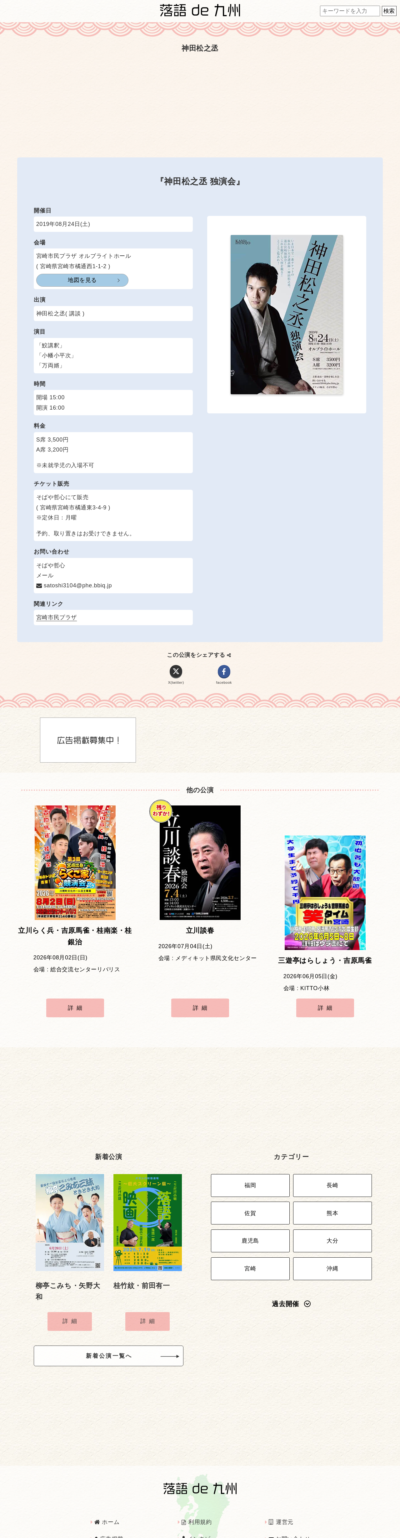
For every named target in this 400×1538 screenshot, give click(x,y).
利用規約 (197, 1493)
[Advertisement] (200, 106)
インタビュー (202, 1510)
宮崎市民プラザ (56, 617)
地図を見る (67, 280)
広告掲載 (108, 1510)
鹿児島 (250, 1209)
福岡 (250, 1159)
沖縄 (332, 1233)
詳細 (76, 994)
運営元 (281, 1493)
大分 (332, 1209)
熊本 (332, 1184)
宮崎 (250, 1233)
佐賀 (250, 1184)
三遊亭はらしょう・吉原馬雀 (325, 935)
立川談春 (200, 935)
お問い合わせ (290, 1510)
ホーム (106, 1493)
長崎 (332, 1159)
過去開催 (291, 1267)
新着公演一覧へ (119, 1329)
